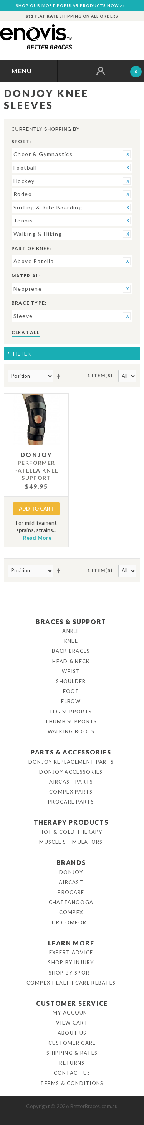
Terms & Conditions (71, 1083)
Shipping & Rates (72, 1053)
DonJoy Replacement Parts (71, 762)
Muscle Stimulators (71, 842)
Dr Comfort (71, 922)
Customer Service (72, 1003)
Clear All (26, 332)
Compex (71, 912)
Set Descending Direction (60, 376)
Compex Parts (71, 792)
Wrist (71, 671)
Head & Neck (70, 661)
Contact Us (72, 1073)
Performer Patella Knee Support (36, 470)
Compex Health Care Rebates (71, 983)
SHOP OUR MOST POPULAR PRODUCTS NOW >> (70, 5)
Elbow (71, 701)
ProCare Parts (71, 802)
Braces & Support (71, 621)
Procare (71, 892)
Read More (37, 537)
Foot (71, 691)
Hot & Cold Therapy (71, 832)
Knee (71, 641)
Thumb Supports (71, 721)
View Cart (72, 1023)
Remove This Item (127, 154)
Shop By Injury (71, 962)
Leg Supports (71, 711)
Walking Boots (71, 731)
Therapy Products (71, 822)
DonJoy (71, 872)
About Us (72, 1033)
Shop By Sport (71, 973)
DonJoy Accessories (71, 772)
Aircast (71, 882)
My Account (72, 1013)
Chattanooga (71, 902)
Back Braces (71, 651)
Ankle (71, 631)
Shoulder (71, 681)
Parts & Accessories (71, 752)
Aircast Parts (71, 782)
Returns (71, 1063)
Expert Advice (71, 952)
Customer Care (72, 1043)
